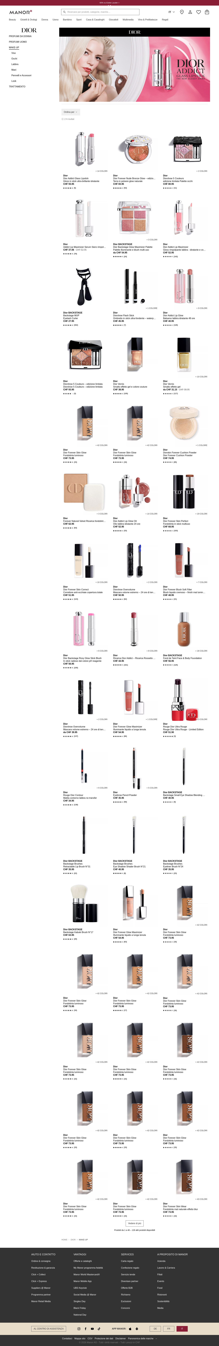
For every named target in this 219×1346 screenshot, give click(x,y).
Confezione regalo (130, 1267)
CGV (90, 1338)
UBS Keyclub (80, 1288)
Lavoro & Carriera (166, 1267)
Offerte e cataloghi (83, 1261)
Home (64, 1239)
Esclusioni (126, 1301)
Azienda (161, 1261)
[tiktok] (99, 1328)
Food (159, 1288)
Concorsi (125, 1308)
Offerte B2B (127, 1288)
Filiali (159, 1274)
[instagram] (79, 1328)
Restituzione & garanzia (43, 1267)
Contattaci (67, 1338)
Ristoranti (162, 1294)
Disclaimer (120, 1338)
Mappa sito (79, 1338)
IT (172, 12)
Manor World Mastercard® (87, 1274)
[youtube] (92, 1328)
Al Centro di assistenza (49, 1328)
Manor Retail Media (41, 1301)
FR (168, 1328)
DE (155, 1328)
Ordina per (71, 112)
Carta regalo (127, 1261)
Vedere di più (134, 1223)
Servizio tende (128, 1274)
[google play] (137, 1328)
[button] (13, 20)
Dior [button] (73, 1239)
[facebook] (85, 1328)
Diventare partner (129, 1281)
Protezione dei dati (104, 1338)
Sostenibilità (163, 1301)
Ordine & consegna (40, 1261)
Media (160, 1308)
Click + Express (39, 1281)
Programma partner (41, 1294)
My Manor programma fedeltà (88, 1267)
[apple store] (130, 1328)
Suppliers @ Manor (40, 1288)
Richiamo (125, 1294)
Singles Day (79, 1301)
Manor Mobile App (83, 1281)
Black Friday (80, 1308)
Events (160, 1281)
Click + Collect (38, 1274)
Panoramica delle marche (140, 1338)
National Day (80, 1314)
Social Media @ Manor (85, 1294)
